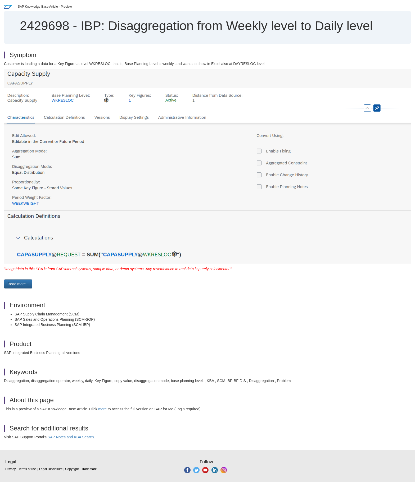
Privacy (10, 469)
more (102, 409)
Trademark (89, 469)
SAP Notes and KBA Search (71, 437)
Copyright (72, 469)
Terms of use (27, 469)
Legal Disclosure (51, 469)
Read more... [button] (18, 284)
